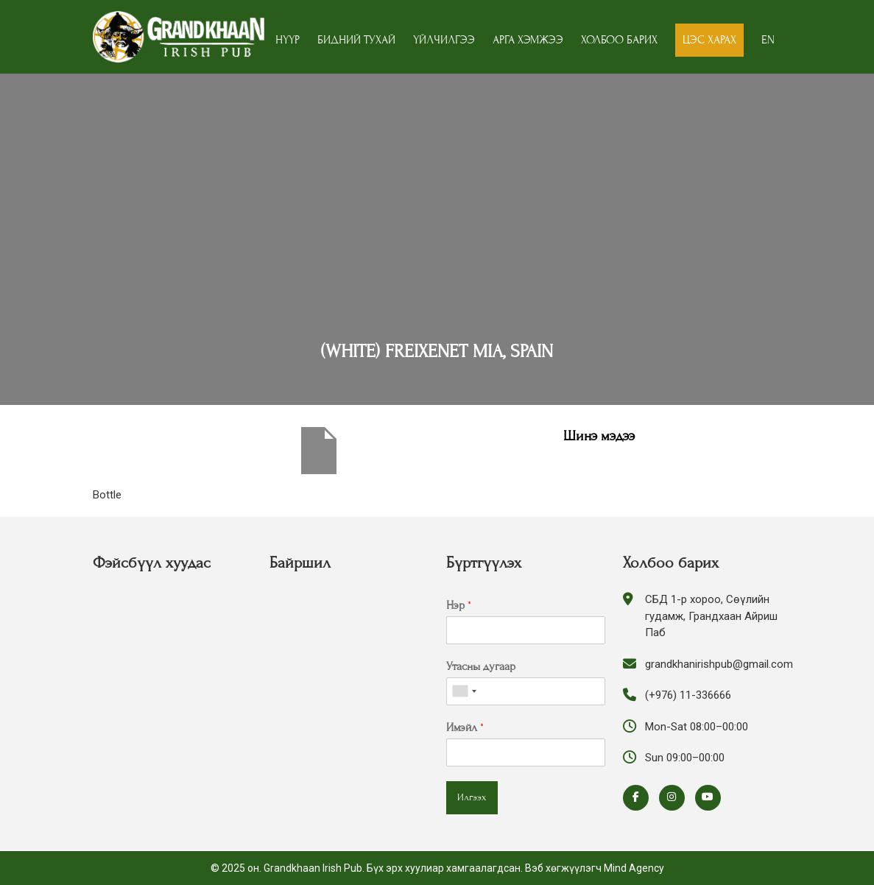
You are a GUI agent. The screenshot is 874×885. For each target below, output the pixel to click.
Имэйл (465, 727)
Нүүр (287, 39)
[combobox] (464, 691)
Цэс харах (709, 39)
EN (768, 39)
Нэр (458, 605)
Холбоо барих (619, 39)
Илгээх (472, 797)
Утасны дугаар (480, 666)
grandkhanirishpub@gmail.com (719, 664)
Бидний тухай (356, 39)
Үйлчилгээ (444, 39)
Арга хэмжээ (528, 39)
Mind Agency (634, 868)
